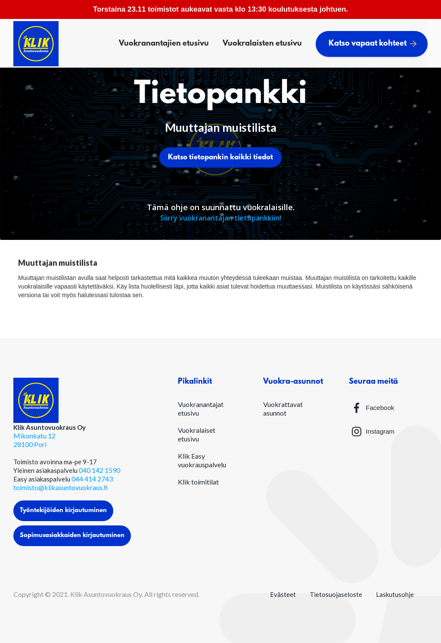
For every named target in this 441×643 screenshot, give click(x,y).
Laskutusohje (395, 594)
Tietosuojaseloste (336, 594)
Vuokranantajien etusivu (164, 44)
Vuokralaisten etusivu (262, 44)
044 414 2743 (92, 479)
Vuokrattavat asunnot (283, 408)
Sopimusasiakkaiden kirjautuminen (72, 535)
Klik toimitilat (198, 482)
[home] (36, 43)
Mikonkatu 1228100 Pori (34, 440)
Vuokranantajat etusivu (201, 408)
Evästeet (283, 594)
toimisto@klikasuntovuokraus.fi (60, 487)
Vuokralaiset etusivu (196, 434)
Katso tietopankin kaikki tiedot (220, 157)
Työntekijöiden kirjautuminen (63, 510)
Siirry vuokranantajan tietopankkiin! (220, 218)
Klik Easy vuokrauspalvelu (202, 460)
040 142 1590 (99, 470)
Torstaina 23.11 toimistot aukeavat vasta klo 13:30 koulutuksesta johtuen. (220, 9)
